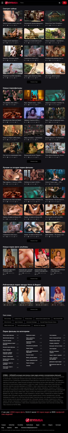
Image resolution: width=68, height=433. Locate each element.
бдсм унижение (19, 322)
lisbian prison (18, 318)
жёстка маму (7, 318)
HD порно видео (43, 412)
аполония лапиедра (31, 322)
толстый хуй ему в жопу (23, 325)
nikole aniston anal (9, 325)
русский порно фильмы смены (48, 322)
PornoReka (20, 425)
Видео (37, 425)
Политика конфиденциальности (29, 427)
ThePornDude (29, 425)
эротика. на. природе (39, 325)
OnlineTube (11, 425)
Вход (2, 427)
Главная (3, 425)
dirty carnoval (7, 322)
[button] (2, 3)
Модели (50, 425)
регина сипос (28, 318)
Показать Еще (33, 81)
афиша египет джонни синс (43, 318)
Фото (44, 425)
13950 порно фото (17, 412)
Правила (9, 427)
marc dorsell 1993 (58, 318)
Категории (58, 425)
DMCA (16, 427)
